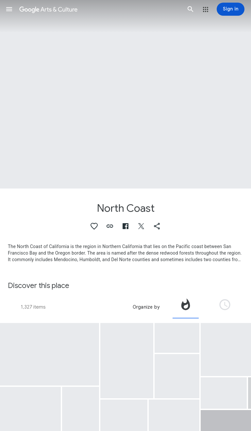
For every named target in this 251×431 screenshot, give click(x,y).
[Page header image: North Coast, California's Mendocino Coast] (125, 94)
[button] (9, 9)
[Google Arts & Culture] (99, 9)
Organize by (146, 307)
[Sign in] (230, 9)
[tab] (186, 307)
